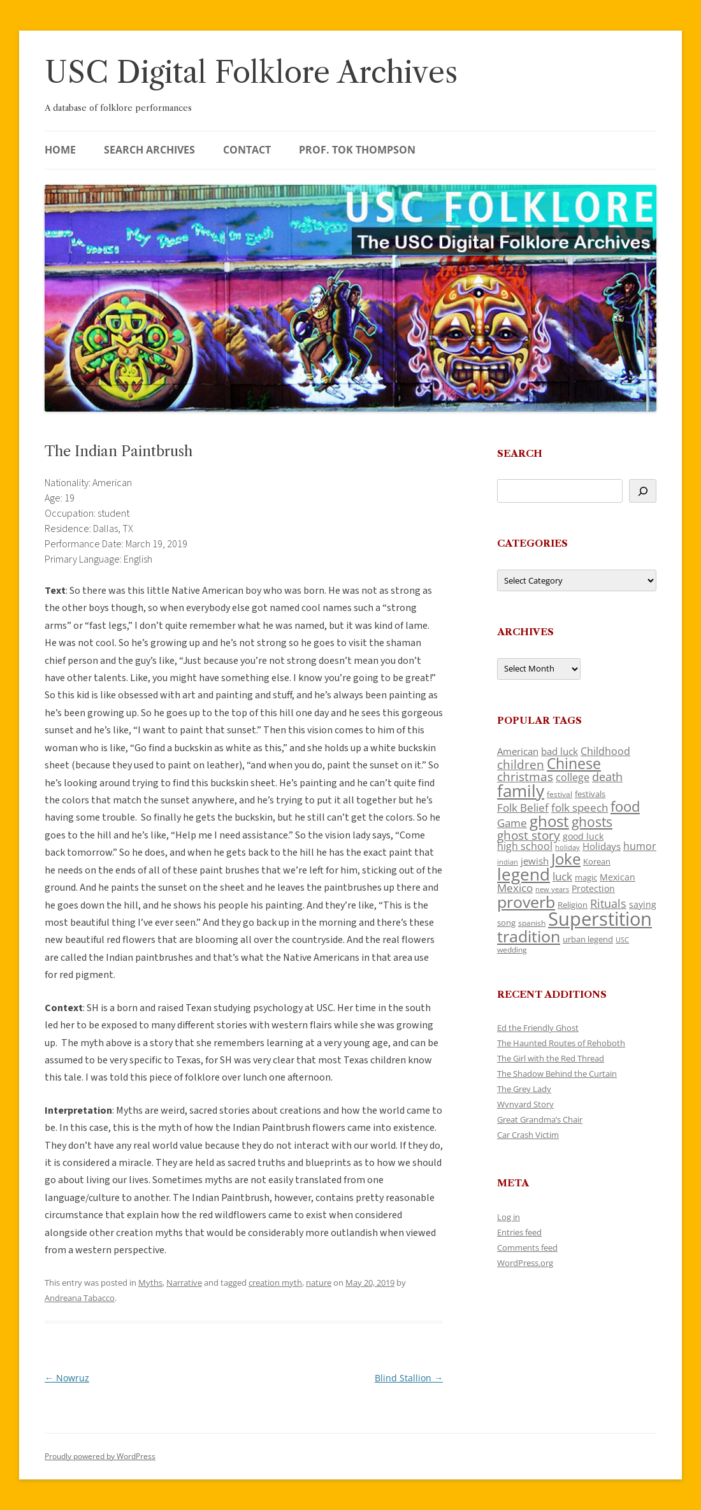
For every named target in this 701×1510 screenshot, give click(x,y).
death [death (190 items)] (607, 776)
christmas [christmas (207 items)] (525, 776)
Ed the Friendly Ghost (538, 1027)
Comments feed (527, 1247)
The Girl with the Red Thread (550, 1058)
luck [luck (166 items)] (562, 876)
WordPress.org (525, 1263)
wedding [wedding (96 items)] (512, 949)
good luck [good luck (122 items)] (583, 836)
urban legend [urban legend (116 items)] (588, 939)
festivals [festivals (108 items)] (590, 794)
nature (318, 1282)
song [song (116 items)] (506, 922)
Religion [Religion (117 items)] (573, 904)
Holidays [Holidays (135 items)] (601, 846)
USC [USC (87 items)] (622, 939)
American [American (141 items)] (517, 751)
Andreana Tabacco (80, 1298)
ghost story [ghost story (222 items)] (528, 835)
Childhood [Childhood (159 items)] (605, 751)
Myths (150, 1282)
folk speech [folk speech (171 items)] (579, 807)
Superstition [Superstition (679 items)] (600, 918)
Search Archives (149, 150)
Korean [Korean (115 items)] (597, 861)
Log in (508, 1217)
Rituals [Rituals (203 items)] (608, 903)
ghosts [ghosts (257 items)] (592, 822)
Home (60, 150)
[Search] (642, 491)
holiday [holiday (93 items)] (567, 847)
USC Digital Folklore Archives (251, 72)
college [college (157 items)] (572, 777)
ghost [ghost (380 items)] (549, 820)
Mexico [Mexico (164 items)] (515, 888)
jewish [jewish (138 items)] (535, 860)
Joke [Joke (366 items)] (566, 859)
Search (519, 453)
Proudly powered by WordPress (100, 1456)
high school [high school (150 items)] (525, 846)
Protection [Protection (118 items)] (593, 888)
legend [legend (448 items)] (523, 874)
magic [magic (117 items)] (586, 877)
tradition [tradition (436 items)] (528, 936)
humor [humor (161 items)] (639, 846)
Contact (247, 150)
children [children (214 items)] (520, 764)
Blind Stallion (409, 1378)
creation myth (275, 1282)
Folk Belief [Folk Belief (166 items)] (523, 807)
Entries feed (519, 1232)
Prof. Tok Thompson (357, 150)
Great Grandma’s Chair (539, 1119)
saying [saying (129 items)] (642, 904)
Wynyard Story (525, 1104)
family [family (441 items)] (520, 791)
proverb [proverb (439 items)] (526, 901)
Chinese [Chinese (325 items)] (574, 763)
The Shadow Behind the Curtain (557, 1073)
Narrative (184, 1282)
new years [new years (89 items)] (552, 889)
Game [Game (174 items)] (512, 823)
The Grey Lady (524, 1089)
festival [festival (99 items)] (559, 794)
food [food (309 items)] (625, 806)
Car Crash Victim (528, 1134)
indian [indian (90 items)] (507, 861)
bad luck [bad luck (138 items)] (559, 751)
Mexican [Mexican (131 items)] (617, 877)
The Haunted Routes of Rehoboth (561, 1043)
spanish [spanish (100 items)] (532, 922)
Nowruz (67, 1378)
